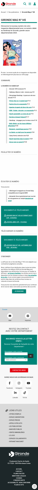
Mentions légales (19, 476)
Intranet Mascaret (16, 441)
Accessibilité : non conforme (19, 482)
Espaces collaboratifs (17, 438)
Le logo (12, 435)
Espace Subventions (16, 417)
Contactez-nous (19, 370)
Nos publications (14, 12)
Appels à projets (15, 423)
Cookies (19, 478)
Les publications (15, 426)
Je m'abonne (19, 291)
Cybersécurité (19, 480)
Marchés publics (15, 429)
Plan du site (19, 485)
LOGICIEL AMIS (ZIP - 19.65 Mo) (16, 222)
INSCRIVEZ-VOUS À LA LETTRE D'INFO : (19, 340)
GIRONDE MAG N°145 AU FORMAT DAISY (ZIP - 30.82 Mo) (19, 216)
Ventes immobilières (17, 432)
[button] (24, 4)
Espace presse (14, 420)
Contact (19, 471)
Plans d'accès (19, 473)
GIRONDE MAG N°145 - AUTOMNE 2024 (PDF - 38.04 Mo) (19, 246)
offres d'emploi (15, 414)
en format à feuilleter (14, 273)
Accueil (3, 12)
